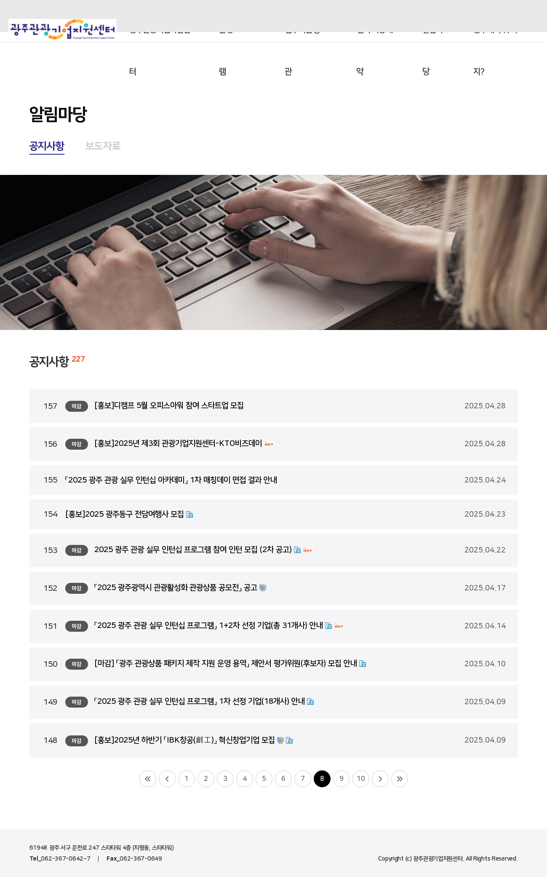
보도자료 (103, 146)
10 (361, 779)
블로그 (469, 16)
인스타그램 (490, 16)
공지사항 (47, 146)
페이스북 (511, 16)
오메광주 (408, 16)
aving (441, 16)
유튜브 (532, 16)
